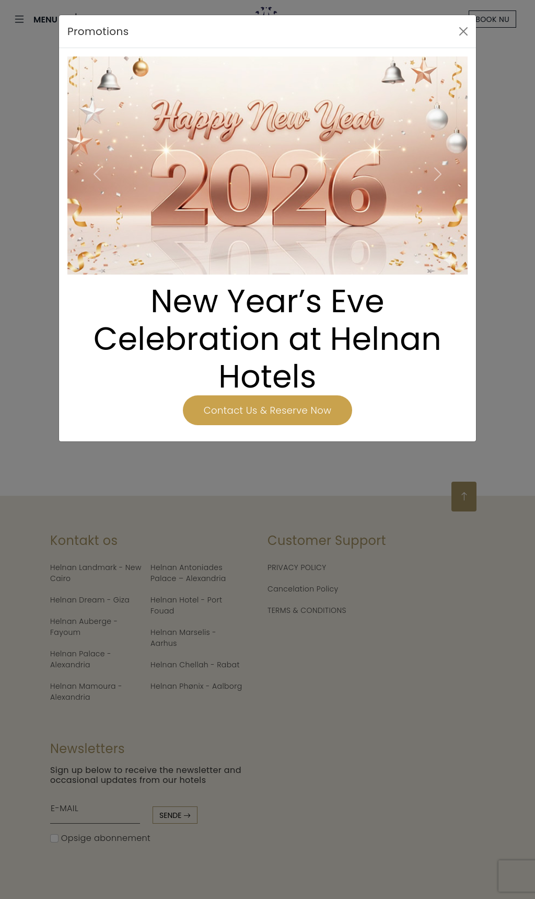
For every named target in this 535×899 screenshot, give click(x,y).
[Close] (463, 31)
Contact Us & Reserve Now (267, 410)
